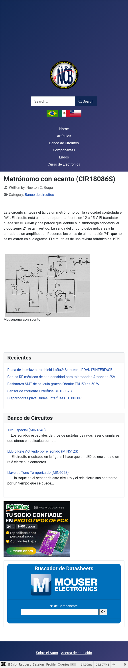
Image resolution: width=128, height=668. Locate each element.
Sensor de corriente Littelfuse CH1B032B (39, 391)
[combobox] (53, 101)
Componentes (64, 150)
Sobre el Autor (47, 653)
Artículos (64, 136)
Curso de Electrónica (64, 164)
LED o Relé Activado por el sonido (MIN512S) (42, 451)
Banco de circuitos (39, 195)
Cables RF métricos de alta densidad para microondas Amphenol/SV (61, 377)
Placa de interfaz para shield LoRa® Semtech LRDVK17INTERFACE (59, 370)
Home (64, 129)
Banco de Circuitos (64, 143)
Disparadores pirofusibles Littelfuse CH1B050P (44, 398)
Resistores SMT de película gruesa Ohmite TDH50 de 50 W (53, 384)
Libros (64, 157)
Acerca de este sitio (76, 653)
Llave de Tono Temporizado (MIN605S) (38, 473)
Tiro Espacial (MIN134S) (26, 430)
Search (86, 101)
